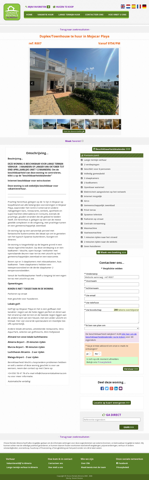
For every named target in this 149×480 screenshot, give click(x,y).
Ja (89, 353)
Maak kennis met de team (93, 467)
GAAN (129, 427)
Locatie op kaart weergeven (112, 402)
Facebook (122, 463)
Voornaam (90, 280)
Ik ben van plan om (94, 325)
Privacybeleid (104, 362)
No (97, 353)
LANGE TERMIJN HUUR (69, 14)
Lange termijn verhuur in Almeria (22, 467)
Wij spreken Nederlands (128, 6)
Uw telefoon (91, 302)
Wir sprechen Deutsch (144, 6)
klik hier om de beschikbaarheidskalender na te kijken (111, 335)
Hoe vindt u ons (55, 467)
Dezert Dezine (77, 478)
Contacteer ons (55, 463)
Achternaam (91, 288)
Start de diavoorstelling (74, 131)
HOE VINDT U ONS (117, 14)
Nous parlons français (139, 6)
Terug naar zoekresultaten (74, 29)
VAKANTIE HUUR (45, 14)
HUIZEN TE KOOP (65, 6)
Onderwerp (91, 273)
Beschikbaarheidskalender (111, 149)
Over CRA (85, 463)
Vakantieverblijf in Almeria (19, 463)
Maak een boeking (111, 252)
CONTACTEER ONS (94, 14)
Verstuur (131, 368)
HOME (29, 14)
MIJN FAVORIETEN (39, 6)
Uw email (89, 295)
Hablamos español (134, 6)
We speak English (123, 6)
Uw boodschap (111, 311)
